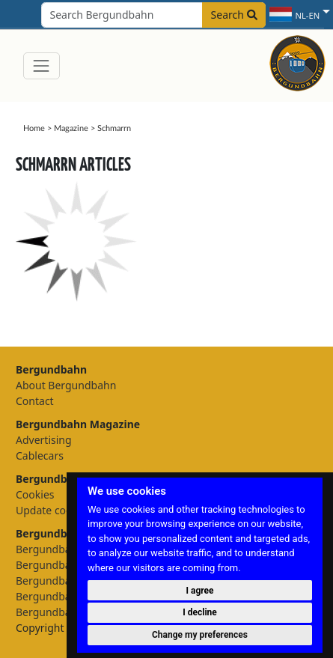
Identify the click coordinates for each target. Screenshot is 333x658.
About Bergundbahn (66, 385)
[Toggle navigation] (41, 65)
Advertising (44, 440)
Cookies (35, 494)
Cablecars (40, 455)
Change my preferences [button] (200, 635)
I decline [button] (200, 612)
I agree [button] (199, 590)
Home (34, 128)
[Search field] (153, 15)
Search (234, 14)
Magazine (71, 128)
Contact (35, 401)
